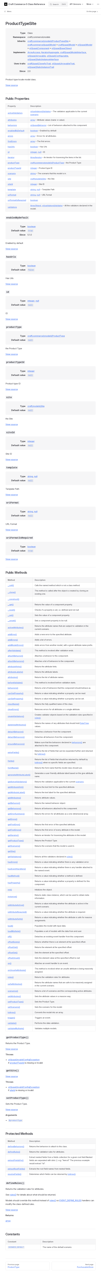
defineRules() (14, 1152)
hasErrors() (13, 862)
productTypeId (14, 168)
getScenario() (14, 846)
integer (33, 152)
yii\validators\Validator (40, 111)
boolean (34, 131)
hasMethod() (14, 876)
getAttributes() (14, 798)
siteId (10, 184)
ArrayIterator (36, 157)
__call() (11, 585)
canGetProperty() (15, 693)
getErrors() (12, 819)
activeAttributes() (16, 627)
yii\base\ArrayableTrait (63, 63)
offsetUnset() (14, 958)
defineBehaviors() (16, 1146)
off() (10, 936)
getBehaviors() (14, 808)
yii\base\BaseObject (61, 48)
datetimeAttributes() (17, 725)
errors (10, 136)
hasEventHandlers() (17, 869)
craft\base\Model (66, 44)
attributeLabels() (15, 672)
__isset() (11, 610)
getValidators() (14, 857)
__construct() (13, 599)
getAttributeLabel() (16, 792)
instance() (12, 896)
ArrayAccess (34, 52)
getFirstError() (14, 824)
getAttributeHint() (16, 787)
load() (10, 926)
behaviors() (13, 688)
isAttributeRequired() (17, 912)
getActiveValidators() (17, 782)
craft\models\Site (38, 179)
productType (13, 163)
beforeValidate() (15, 682)
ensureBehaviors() (16, 744)
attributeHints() (15, 666)
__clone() (12, 592)
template (12, 189)
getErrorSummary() (16, 814)
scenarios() (13, 991)
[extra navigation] (98, 4)
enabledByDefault (16, 131)
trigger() (11, 1018)
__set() (10, 615)
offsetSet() (13, 952)
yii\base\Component (39, 48)
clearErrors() (13, 709)
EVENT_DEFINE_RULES (70, 1200)
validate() (12, 1023)
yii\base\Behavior (38, 125)
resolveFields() (14, 1174)
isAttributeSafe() (15, 919)
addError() (12, 634)
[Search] (58, 4)
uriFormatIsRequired (17, 200)
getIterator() (13, 835)
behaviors (12, 125)
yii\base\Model (84, 44)
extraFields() (13, 752)
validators (12, 207)
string (33, 173)
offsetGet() (13, 947)
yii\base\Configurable (57, 56)
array (32, 120)
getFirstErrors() (14, 830)
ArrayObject (35, 205)
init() (10, 890)
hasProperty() (14, 883)
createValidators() (16, 716)
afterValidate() (14, 650)
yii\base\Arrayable (37, 56)
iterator (11, 157)
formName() (13, 768)
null (39, 152)
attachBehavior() (15, 656)
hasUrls (11, 147)
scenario (34, 114)
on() (9, 963)
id (8, 152)
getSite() (12, 851)
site (9, 179)
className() (13, 704)
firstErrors (12, 141)
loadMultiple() (14, 931)
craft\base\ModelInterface (73, 52)
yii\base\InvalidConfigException (24, 1059)
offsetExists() (14, 942)
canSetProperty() (15, 699)
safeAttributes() (15, 984)
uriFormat (12, 195)
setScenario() (14, 1007)
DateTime (84, 723)
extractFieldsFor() (16, 1160)
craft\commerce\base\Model (42, 44)
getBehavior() (14, 803)
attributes (12, 120)
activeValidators (15, 113)
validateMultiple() (16, 1028)
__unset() (12, 620)
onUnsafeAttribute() (17, 970)
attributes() (13, 677)
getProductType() (16, 840)
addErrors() (13, 640)
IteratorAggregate (50, 52)
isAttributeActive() (16, 905)
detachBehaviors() (16, 737)
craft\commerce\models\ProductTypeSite (48, 41)
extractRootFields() (16, 1169)
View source (12, 85)
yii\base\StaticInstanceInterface (43, 59)
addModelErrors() (16, 645)
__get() (11, 604)
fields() (11, 761)
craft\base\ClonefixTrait (39, 63)
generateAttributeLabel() (19, 775)
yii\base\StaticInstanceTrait (41, 67)
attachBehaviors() (16, 661)
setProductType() (16, 1002)
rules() (38, 718)
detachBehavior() (16, 732)
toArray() (41, 754)
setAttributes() (14, 996)
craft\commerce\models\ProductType (47, 163)
